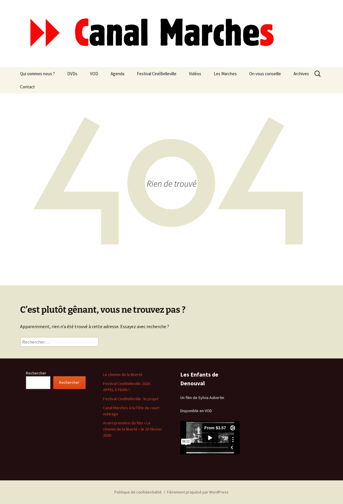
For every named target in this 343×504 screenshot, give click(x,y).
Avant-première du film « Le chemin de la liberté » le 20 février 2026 (132, 429)
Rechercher (36, 373)
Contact (27, 87)
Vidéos (195, 73)
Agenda (117, 73)
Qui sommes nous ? (37, 73)
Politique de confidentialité (138, 492)
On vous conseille (265, 73)
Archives (301, 73)
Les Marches (225, 73)
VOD (94, 73)
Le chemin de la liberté (122, 374)
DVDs (72, 73)
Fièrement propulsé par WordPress (198, 492)
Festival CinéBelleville (156, 73)
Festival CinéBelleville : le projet (130, 398)
